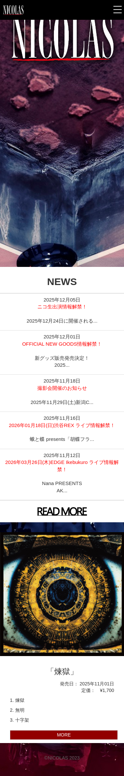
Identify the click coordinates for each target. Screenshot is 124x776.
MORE (64, 734)
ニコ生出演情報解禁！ (62, 306)
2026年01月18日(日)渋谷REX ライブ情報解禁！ (62, 425)
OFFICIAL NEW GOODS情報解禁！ (62, 344)
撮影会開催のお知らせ (62, 388)
